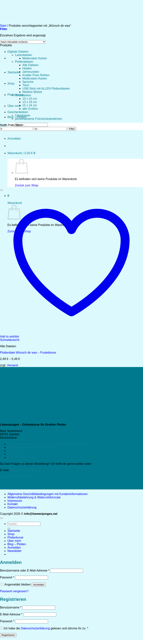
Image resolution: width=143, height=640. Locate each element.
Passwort (7, 577)
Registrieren (8, 635)
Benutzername (10, 607)
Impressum (14, 450)
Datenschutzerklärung (21, 457)
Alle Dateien (30, 65)
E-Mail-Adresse (11, 614)
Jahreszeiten (30, 71)
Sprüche (28, 81)
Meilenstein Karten (34, 58)
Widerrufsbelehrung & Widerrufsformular (34, 447)
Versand (12, 365)
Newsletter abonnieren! (15, 476)
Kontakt (12, 454)
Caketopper (22, 115)
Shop (10, 83)
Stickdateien (23, 95)
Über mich (14, 105)
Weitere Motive (32, 91)
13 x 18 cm (29, 102)
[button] (14, 550)
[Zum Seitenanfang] (1, 518)
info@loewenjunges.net (25, 470)
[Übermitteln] (8, 528)
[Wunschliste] (1, 190)
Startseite (13, 72)
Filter (72, 128)
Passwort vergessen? (14, 591)
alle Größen (30, 108)
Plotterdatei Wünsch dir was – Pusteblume (28, 352)
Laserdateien (23, 55)
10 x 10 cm (29, 98)
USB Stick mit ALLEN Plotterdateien (46, 88)
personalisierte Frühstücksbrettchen (38, 118)
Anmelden (38, 584)
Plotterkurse (15, 537)
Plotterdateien (24, 61)
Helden (27, 68)
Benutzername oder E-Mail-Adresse (24, 570)
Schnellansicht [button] (9, 339)
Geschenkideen (17, 112)
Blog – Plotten (16, 544)
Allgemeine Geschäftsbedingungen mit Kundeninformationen (47, 444)
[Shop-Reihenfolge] (23, 42)
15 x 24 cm (29, 105)
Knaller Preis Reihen (36, 75)
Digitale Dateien (17, 51)
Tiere (25, 85)
